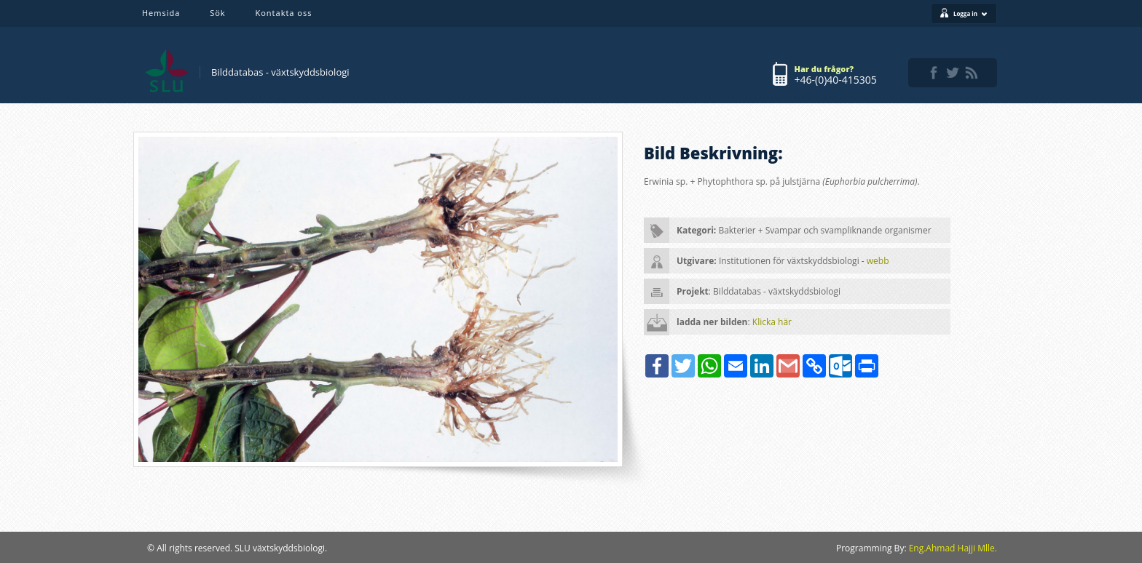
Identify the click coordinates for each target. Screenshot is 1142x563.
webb (878, 261)
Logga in (970, 13)
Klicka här (772, 322)
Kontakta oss (284, 12)
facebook (933, 72)
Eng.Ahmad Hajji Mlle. (953, 548)
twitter (952, 72)
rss (971, 72)
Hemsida (161, 12)
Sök (217, 12)
